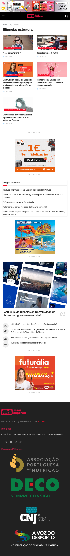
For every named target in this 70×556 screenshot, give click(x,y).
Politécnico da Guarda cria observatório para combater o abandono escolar (50, 82)
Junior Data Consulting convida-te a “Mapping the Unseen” (34, 337)
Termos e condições (17, 434)
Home (5, 24)
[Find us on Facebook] (2, 442)
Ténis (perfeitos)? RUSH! (48, 53)
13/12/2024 (41, 56)
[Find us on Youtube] (11, 442)
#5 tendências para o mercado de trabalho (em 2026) (25, 207)
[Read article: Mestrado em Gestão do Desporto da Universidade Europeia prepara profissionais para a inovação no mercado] (18, 69)
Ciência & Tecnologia (15, 109)
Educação (44, 75)
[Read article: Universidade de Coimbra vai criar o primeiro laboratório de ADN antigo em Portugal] (18, 104)
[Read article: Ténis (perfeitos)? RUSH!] (52, 42)
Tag (10, 24)
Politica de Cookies (55, 434)
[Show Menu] (3, 16)
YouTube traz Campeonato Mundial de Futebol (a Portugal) (27, 190)
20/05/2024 (7, 91)
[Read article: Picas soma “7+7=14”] (18, 42)
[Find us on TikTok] (20, 442)
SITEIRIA (41, 421)
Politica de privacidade (36, 434)
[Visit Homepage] (35, 16)
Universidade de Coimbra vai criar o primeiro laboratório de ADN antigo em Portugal (17, 117)
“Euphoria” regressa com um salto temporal (28, 343)
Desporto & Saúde (13, 75)
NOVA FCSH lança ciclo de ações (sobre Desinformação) (34, 324)
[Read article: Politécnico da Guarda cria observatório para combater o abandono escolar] (52, 69)
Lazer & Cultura (12, 48)
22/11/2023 (41, 89)
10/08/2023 (7, 124)
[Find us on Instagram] (16, 442)
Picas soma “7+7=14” (12, 53)
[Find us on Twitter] (6, 442)
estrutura (17, 24)
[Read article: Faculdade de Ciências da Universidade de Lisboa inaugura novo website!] (35, 285)
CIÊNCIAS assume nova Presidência (18, 202)
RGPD (3, 434)
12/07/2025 (7, 56)
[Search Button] (66, 16)
